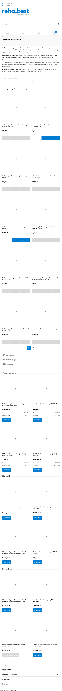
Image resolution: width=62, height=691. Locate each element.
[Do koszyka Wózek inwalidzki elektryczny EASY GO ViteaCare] (37, 518)
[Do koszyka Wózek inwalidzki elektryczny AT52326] (6, 518)
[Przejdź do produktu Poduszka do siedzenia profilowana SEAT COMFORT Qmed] (46, 108)
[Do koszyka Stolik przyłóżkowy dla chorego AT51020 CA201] (37, 562)
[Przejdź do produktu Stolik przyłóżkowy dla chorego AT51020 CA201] (46, 539)
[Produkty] (7, 33)
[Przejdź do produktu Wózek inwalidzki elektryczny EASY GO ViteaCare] (46, 494)
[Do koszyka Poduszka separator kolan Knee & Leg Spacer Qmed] (21, 240)
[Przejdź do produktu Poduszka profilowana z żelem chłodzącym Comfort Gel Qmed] (16, 108)
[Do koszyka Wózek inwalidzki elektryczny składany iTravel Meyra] (37, 655)
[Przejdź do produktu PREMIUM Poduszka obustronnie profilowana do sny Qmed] (46, 159)
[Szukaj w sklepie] (29, 24)
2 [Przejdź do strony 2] (33, 348)
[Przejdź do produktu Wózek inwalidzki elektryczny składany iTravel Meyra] (46, 632)
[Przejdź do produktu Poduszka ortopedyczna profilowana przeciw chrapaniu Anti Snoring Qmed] (46, 261)
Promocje (8, 355)
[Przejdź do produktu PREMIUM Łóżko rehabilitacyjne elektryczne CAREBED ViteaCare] (15, 441)
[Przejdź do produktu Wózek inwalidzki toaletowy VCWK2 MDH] (46, 391)
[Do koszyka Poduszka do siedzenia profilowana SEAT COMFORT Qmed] (51, 138)
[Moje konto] (39, 33)
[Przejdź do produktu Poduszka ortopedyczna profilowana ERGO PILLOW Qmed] (16, 261)
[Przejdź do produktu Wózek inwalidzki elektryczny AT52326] (15, 494)
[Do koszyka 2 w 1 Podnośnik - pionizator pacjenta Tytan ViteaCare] (37, 470)
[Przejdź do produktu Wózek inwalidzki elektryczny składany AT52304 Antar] (15, 632)
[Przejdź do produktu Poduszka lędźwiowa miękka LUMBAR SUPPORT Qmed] (46, 210)
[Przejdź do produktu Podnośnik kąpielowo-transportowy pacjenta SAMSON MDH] (15, 391)
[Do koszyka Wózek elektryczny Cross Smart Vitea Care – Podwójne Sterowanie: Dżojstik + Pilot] (6, 562)
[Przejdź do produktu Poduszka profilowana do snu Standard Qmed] (46, 312)
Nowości (8, 364)
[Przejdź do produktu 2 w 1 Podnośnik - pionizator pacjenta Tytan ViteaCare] (46, 441)
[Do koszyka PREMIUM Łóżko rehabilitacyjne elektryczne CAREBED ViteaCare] (6, 470)
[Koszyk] (54, 33)
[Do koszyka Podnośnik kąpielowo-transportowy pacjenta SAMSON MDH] (6, 420)
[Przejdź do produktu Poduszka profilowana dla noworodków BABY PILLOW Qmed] (16, 312)
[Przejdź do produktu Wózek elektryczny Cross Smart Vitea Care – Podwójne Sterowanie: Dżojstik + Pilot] (15, 539)
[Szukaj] (59, 24)
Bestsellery (9, 359)
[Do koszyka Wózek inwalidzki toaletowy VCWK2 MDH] (37, 420)
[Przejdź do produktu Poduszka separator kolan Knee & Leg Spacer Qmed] (16, 210)
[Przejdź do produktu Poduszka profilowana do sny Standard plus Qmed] (16, 159)
